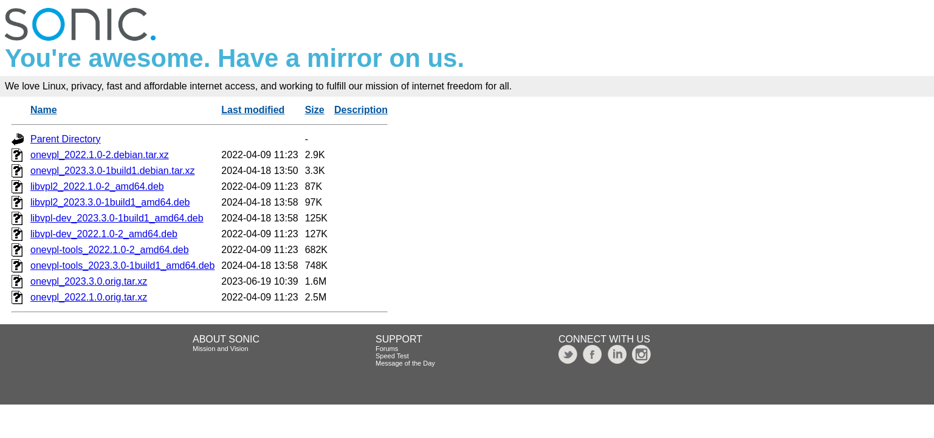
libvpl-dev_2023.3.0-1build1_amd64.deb (117, 218)
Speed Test (392, 356)
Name (43, 110)
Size (314, 110)
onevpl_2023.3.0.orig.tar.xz (88, 281)
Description (361, 110)
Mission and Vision (221, 348)
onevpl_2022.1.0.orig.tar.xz (88, 297)
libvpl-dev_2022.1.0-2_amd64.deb (103, 234)
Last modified (252, 110)
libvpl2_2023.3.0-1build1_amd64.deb (110, 202)
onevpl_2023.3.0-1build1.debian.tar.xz (112, 170)
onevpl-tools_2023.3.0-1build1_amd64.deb (122, 265)
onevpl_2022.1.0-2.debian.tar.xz (99, 155)
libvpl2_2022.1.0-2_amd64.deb (97, 186)
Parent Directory (65, 139)
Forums (387, 348)
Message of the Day (405, 363)
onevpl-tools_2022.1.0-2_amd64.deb (109, 250)
